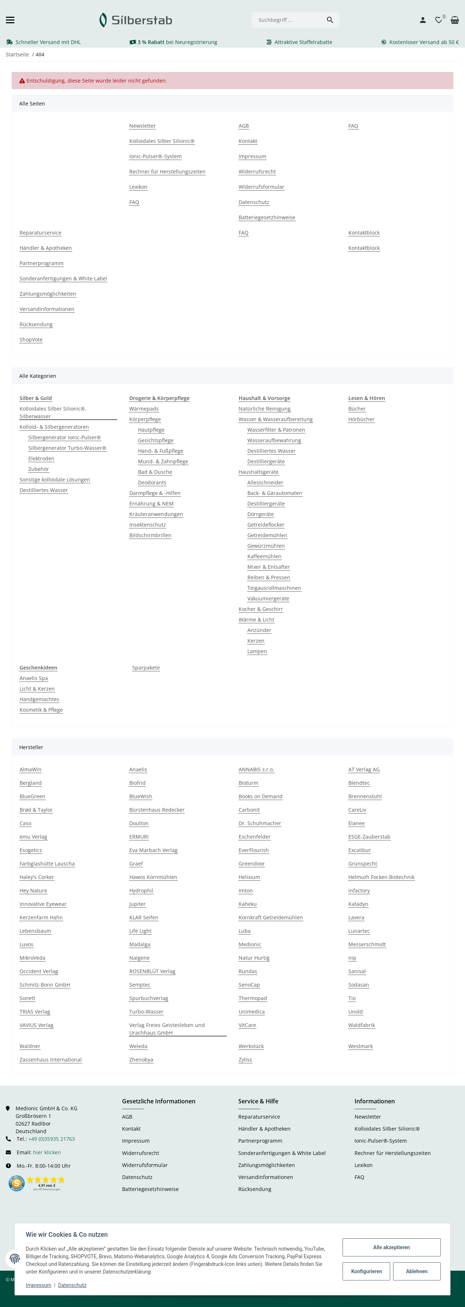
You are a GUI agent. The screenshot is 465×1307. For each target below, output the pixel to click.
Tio (352, 998)
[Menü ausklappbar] (10, 20)
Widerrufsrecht (140, 1153)
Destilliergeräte (266, 461)
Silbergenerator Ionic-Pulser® (64, 437)
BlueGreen (32, 796)
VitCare (247, 1025)
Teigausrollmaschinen (274, 587)
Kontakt (131, 1128)
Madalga (139, 944)
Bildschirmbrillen (150, 535)
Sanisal (357, 971)
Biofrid (137, 782)
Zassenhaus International (51, 1059)
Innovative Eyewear (43, 903)
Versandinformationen (265, 1177)
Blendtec (359, 782)
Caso (25, 823)
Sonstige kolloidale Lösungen (55, 479)
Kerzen (255, 640)
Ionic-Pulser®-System (381, 1140)
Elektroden (41, 458)
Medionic (250, 944)
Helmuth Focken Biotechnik (381, 877)
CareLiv (357, 809)
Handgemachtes (39, 699)
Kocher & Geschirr (261, 608)
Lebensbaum (35, 930)
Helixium (249, 877)
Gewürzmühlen (266, 545)
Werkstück (251, 1046)
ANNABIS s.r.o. (256, 769)
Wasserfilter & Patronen (276, 429)
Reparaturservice (259, 1116)
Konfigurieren (366, 1271)
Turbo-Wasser (146, 1011)
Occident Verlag (39, 971)
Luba (245, 930)
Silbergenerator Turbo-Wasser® (67, 447)
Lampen (257, 651)
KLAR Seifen (143, 917)
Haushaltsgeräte (259, 471)
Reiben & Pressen (268, 577)
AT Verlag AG (364, 769)
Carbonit (249, 809)
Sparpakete (146, 667)
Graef (136, 863)
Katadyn (358, 903)
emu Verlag (33, 836)
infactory (359, 890)
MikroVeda (32, 957)
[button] (435, 20)
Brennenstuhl (365, 796)
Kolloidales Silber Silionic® (387, 1128)
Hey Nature (33, 890)
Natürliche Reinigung (265, 408)
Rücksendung (254, 1189)
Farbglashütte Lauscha (47, 863)
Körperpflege (145, 419)
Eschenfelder (255, 836)
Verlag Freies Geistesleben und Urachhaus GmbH (167, 1029)
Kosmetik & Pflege (41, 709)
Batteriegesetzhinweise (150, 1189)
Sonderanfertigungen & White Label (282, 1153)
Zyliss (245, 1059)
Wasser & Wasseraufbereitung (276, 419)
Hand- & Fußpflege (160, 450)
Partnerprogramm (260, 1140)
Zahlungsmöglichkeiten (266, 1165)
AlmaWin (30, 769)
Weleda (138, 1046)
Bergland (31, 782)
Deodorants (152, 482)
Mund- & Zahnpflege (163, 461)
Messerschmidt (367, 944)
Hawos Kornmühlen (153, 877)
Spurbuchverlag (148, 998)
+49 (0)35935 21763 (51, 1138)
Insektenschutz (147, 524)
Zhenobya (141, 1059)
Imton (246, 890)
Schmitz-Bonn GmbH (45, 984)
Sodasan (358, 984)
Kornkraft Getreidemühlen (271, 917)
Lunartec (359, 930)
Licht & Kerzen (37, 688)
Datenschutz (73, 1285)
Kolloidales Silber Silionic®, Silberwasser (53, 412)
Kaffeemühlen (264, 556)
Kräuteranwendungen (156, 514)
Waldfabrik (361, 1025)
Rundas (248, 971)
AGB (127, 1116)
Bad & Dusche (155, 471)
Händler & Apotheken (264, 1128)
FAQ (359, 1177)
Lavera (356, 917)
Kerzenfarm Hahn (41, 917)
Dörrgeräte (260, 514)
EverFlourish (254, 850)
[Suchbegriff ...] (286, 20)
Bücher (357, 408)
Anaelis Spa (34, 678)
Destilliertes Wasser (44, 490)
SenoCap (249, 984)
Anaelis (138, 769)
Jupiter (137, 903)
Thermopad (253, 998)
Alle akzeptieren (390, 1247)
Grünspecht (362, 863)
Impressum (39, 1285)
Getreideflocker (265, 524)
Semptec (139, 984)
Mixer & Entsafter (268, 566)
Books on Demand (261, 796)
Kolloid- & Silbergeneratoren (54, 426)
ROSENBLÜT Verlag (152, 971)
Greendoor (252, 863)
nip (352, 957)
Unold (355, 1011)
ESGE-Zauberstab (369, 836)
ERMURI (139, 836)
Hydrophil (141, 890)
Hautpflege (151, 429)
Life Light (140, 930)
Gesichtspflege (156, 440)
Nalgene (139, 957)
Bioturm (248, 782)
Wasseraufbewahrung (274, 440)
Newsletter (368, 1116)
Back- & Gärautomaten (274, 492)
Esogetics (31, 850)
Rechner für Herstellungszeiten (393, 1153)
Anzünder (259, 630)
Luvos (26, 944)
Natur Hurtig (254, 957)
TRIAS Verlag (35, 1011)
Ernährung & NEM (151, 503)
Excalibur (359, 850)
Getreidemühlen (267, 535)
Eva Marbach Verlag (153, 850)
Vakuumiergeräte (268, 598)
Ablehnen (416, 1271)
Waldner (30, 1046)
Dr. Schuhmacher (260, 823)
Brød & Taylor (36, 809)
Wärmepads (144, 408)
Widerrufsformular (145, 1165)
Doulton (139, 823)
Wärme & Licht (256, 619)
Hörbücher (361, 419)
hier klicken (47, 1152)
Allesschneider (265, 482)
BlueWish (140, 796)
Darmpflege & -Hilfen (155, 492)
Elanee (356, 823)
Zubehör (38, 468)
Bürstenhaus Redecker (157, 809)
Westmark (360, 1046)
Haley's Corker (37, 877)
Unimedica (252, 1011)
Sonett (27, 998)
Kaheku (248, 903)
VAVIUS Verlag (36, 1025)
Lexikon (364, 1165)
